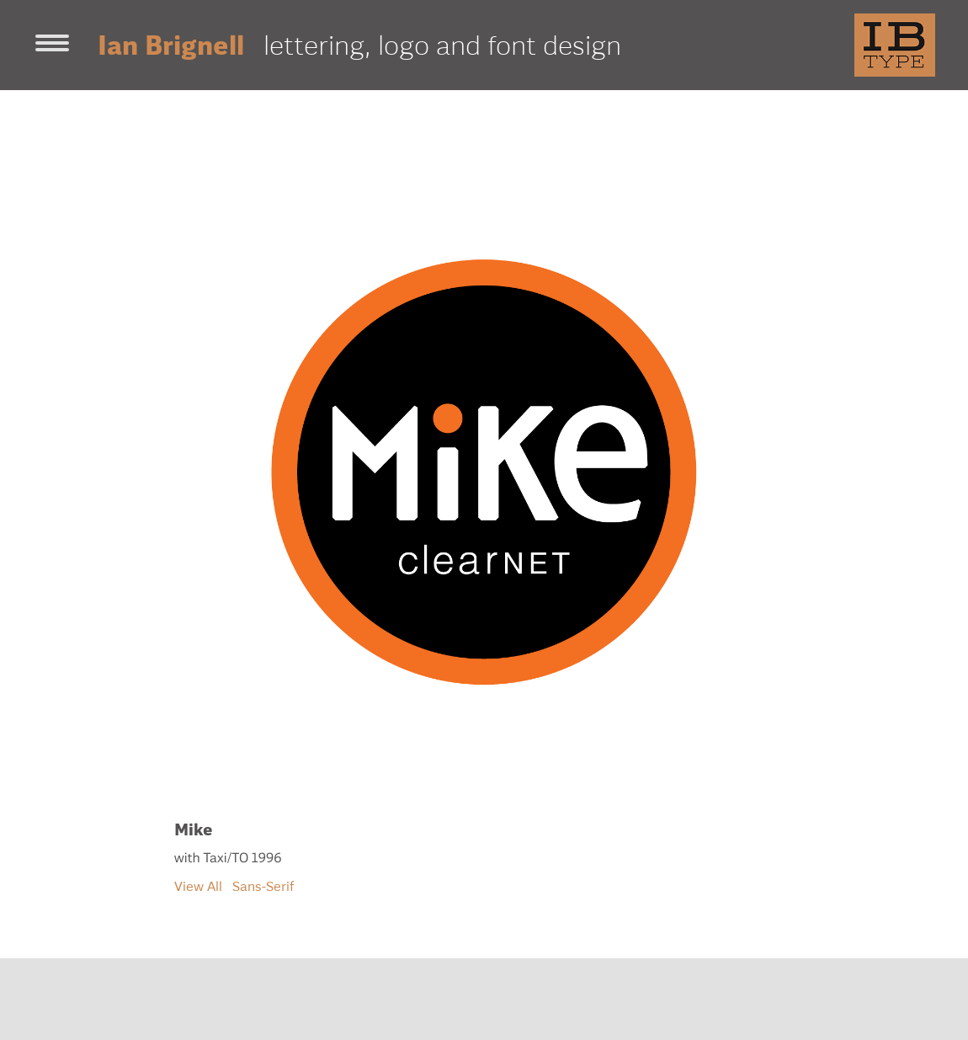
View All (198, 885)
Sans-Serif (263, 885)
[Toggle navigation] (52, 45)
